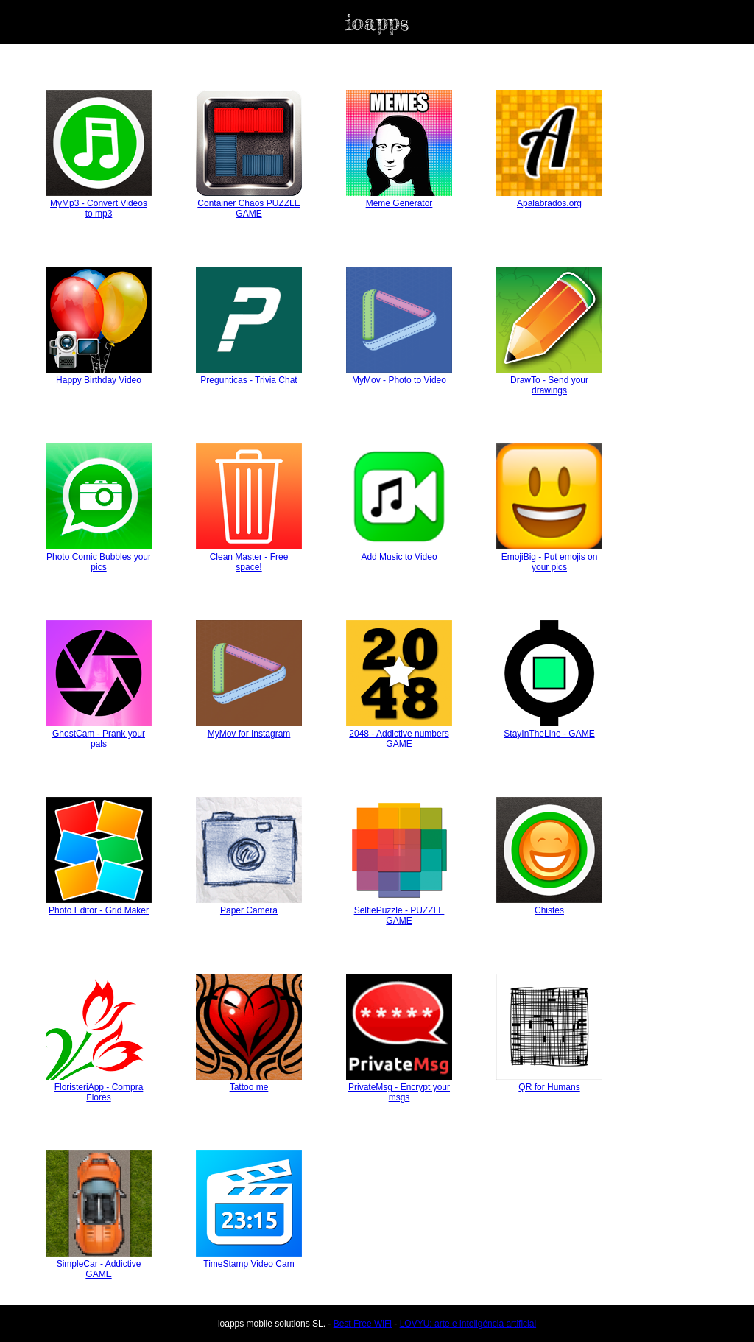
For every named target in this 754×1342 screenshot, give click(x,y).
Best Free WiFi (363, 1323)
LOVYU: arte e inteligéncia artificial (468, 1323)
